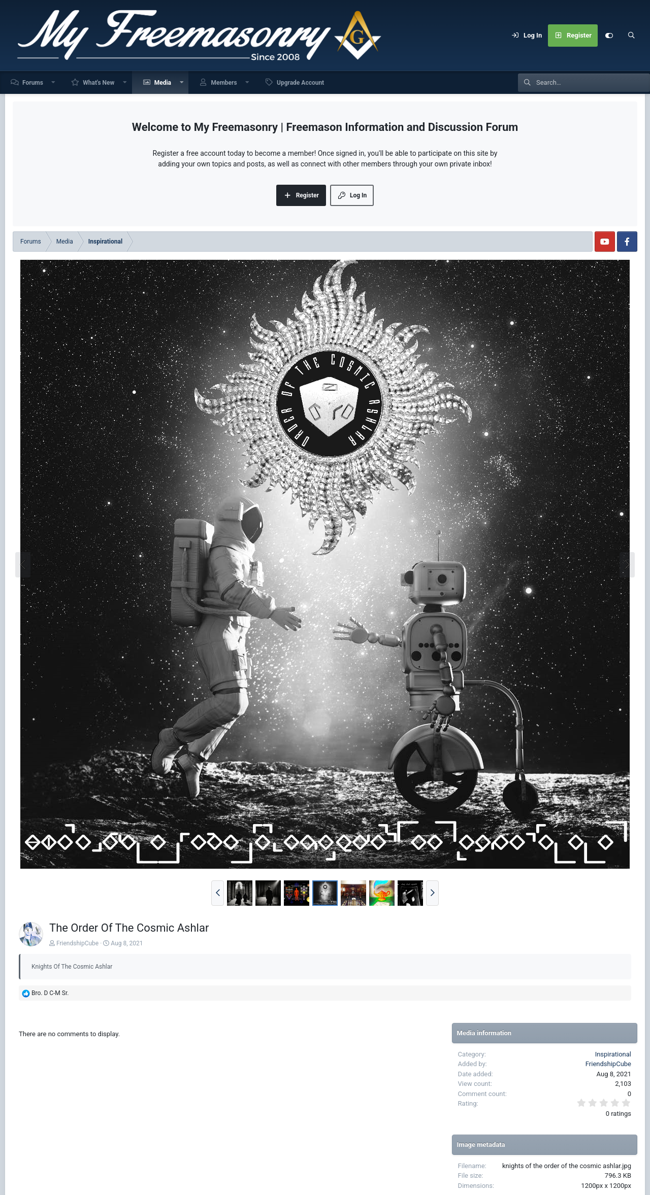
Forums (32, 82)
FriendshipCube (77, 943)
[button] (54, 82)
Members (224, 82)
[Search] (631, 35)
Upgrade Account (300, 82)
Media (162, 82)
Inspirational (613, 1054)
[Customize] (609, 35)
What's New (98, 82)
